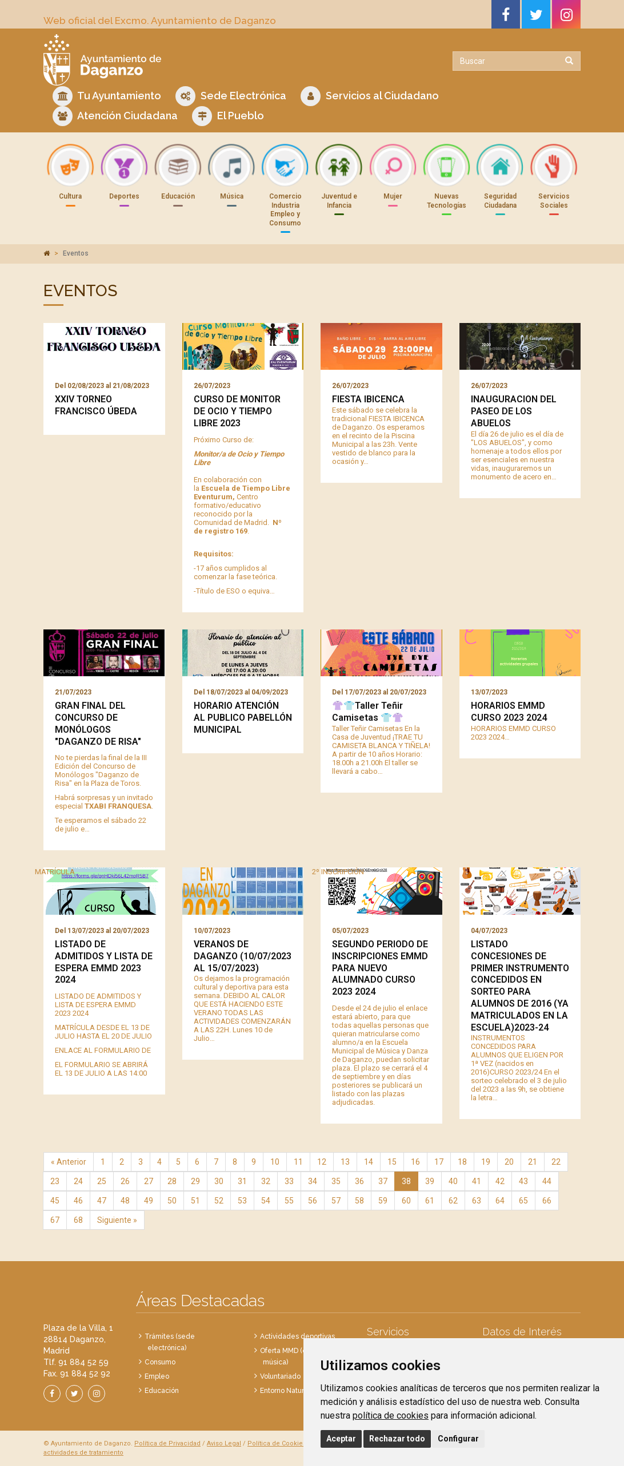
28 (172, 1181)
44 (546, 1181)
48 (125, 1200)
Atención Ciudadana (115, 116)
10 (274, 1161)
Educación (162, 1391)
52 (218, 1200)
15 (392, 1161)
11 (298, 1161)
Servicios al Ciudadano (370, 96)
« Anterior (68, 1161)
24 (78, 1181)
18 (462, 1161)
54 (265, 1200)
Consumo (160, 1362)
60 (406, 1200)
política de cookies (391, 1415)
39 (429, 1181)
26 (125, 1181)
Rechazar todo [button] (397, 1438)
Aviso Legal (224, 1443)
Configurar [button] (458, 1438)
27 (148, 1181)
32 (265, 1181)
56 (312, 1200)
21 (532, 1161)
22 (556, 1161)
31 (242, 1181)
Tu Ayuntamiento (107, 96)
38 (406, 1181)
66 (546, 1200)
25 (101, 1181)
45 (54, 1200)
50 (172, 1200)
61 (429, 1200)
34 (312, 1181)
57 (336, 1200)
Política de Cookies (276, 1443)
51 (195, 1200)
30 (218, 1181)
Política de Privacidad (167, 1443)
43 (523, 1181)
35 (336, 1181)
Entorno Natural (285, 1391)
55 (289, 1200)
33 (289, 1181)
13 (345, 1161)
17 (438, 1161)
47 (101, 1200)
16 (415, 1161)
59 (382, 1200)
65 (523, 1200)
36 (359, 1181)
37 (382, 1181)
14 (368, 1161)
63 (476, 1200)
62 (453, 1200)
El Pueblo (228, 116)
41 (476, 1181)
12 (321, 1161)
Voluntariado (280, 1376)
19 (485, 1161)
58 (359, 1200)
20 (509, 1161)
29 (195, 1181)
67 (54, 1220)
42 (500, 1181)
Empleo (157, 1376)
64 (500, 1200)
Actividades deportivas (297, 1336)
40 (453, 1181)
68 (78, 1220)
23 (54, 1181)
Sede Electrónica (230, 96)
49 (148, 1200)
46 (78, 1200)
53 (242, 1200)
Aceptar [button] (341, 1438)
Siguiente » (117, 1220)
